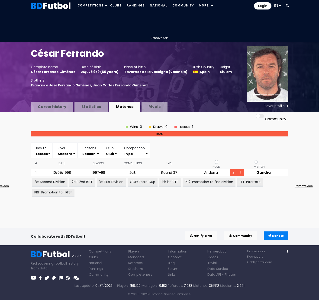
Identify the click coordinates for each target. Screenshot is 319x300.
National (95, 263)
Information (177, 251)
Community (240, 236)
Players (134, 251)
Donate (276, 236)
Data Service (217, 268)
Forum (173, 268)
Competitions (100, 251)
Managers (136, 257)
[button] (106, 5)
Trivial (212, 263)
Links (171, 274)
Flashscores (256, 251)
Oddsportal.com (259, 262)
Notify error (201, 236)
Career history (52, 106)
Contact (175, 257)
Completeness (140, 274)
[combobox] (42, 154)
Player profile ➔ (276, 106)
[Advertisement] (159, 22)
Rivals (154, 106)
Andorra (211, 172)
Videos (212, 257)
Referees (135, 263)
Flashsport (255, 256)
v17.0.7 (76, 256)
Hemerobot (216, 251)
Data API (214, 274)
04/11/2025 (104, 285)
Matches (124, 106)
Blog (171, 263)
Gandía (263, 172)
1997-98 (98, 172)
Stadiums (136, 268)
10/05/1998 (62, 172)
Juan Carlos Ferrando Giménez (120, 85)
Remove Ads (159, 38)
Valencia (178, 71)
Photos (230, 274)
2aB (132, 172)
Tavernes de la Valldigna (146, 71)
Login (262, 5)
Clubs (93, 257)
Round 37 (169, 172)
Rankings (96, 268)
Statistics (91, 106)
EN (277, 5)
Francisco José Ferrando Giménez (61, 85)
